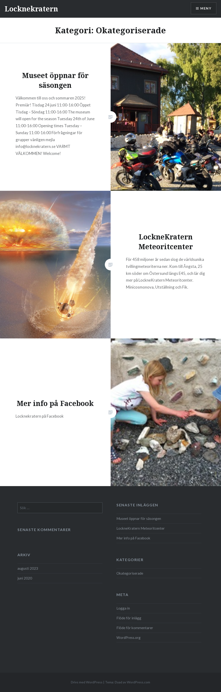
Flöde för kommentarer (134, 628)
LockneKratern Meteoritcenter (140, 528)
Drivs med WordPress (86, 682)
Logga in (123, 608)
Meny (205, 8)
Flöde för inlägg (128, 618)
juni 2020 (24, 578)
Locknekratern (31, 9)
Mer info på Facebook (133, 538)
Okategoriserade (129, 573)
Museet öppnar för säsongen (138, 518)
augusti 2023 (27, 568)
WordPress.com (138, 682)
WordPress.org (128, 637)
